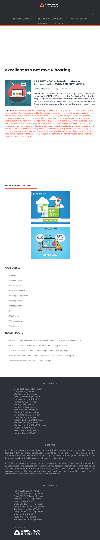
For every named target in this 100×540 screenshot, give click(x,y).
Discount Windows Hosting (26, 399)
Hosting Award (22, 18)
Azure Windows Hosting (25, 503)
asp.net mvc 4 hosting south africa (64, 113)
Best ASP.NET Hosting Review (27, 485)
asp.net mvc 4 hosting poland (37, 113)
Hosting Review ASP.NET (25, 419)
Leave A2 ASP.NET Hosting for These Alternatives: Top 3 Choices (38, 345)
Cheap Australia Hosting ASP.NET (29, 480)
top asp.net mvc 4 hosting (59, 133)
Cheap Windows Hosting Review (28, 490)
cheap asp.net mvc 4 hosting (28, 118)
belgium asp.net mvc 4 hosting (72, 115)
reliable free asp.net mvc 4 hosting (51, 131)
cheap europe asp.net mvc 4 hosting (56, 118)
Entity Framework (17, 290)
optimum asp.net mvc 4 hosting (25, 128)
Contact (60, 23)
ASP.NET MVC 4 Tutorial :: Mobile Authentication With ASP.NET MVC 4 (59, 83)
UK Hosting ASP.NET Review (27, 401)
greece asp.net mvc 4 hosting (76, 123)
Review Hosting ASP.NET (25, 414)
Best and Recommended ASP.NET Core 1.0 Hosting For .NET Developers (41, 355)
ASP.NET (13, 275)
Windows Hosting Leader (25, 381)
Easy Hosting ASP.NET (24, 488)
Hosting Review (78, 18)
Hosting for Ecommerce (25, 394)
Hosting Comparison (50, 18)
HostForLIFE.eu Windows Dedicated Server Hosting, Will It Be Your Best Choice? (45, 340)
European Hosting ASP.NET (26, 386)
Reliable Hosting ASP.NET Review (29, 407)
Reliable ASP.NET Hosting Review (29, 493)
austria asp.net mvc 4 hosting (47, 115)
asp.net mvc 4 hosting (55, 110)
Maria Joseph (64, 88)
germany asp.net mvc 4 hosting (51, 123)
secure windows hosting (75, 131)
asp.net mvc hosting (26, 115)
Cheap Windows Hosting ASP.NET (29, 498)
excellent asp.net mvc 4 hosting (25, 120)
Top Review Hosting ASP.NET (27, 496)
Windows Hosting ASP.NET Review (30, 412)
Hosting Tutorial (16, 305)
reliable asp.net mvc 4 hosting (24, 131)
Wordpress (14, 326)
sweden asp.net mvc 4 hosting (36, 133)
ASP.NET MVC (16, 280)
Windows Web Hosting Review (28, 506)
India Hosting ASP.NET (24, 501)
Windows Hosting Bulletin (26, 409)
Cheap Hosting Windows (25, 404)
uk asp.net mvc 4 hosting (81, 133)
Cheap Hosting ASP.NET (25, 378)
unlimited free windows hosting (18, 136)
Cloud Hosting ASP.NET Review (28, 375)
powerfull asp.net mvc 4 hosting (52, 128)
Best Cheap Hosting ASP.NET (27, 417)
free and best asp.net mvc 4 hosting (52, 120)
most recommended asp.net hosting (57, 126)
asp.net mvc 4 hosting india (76, 110)
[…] (36, 106)
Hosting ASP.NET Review (25, 388)
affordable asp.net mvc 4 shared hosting (28, 110)
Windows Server (16, 321)
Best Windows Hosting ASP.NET (28, 396)
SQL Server (14, 316)
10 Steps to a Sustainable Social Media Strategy (30, 360)
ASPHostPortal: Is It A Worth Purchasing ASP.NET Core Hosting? (38, 350)
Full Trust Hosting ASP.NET (26, 477)
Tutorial (43, 23)
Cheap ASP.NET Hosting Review (28, 483)
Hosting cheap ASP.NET (24, 391)
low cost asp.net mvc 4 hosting (29, 126)
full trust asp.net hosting (27, 123)
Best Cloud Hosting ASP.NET (27, 383)
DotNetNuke (15, 285)
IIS (10, 310)
